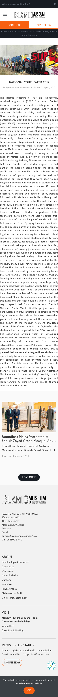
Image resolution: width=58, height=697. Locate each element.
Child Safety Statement (14, 597)
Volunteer (7, 584)
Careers (6, 580)
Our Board (8, 571)
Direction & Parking (12, 630)
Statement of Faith (12, 593)
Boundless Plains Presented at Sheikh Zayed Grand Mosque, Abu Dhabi (27, 441)
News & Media (10, 575)
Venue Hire (8, 626)
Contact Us (8, 566)
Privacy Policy (9, 589)
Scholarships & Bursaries (15, 562)
